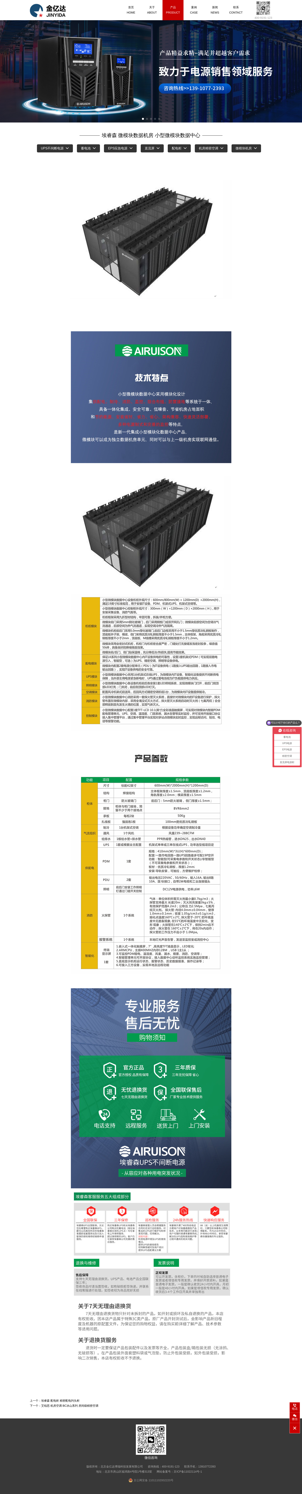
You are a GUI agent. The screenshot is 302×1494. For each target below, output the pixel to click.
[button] (143, 119)
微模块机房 (246, 148)
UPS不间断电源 (55, 148)
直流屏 (152, 148)
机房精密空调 (211, 148)
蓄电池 (88, 148)
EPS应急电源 (120, 148)
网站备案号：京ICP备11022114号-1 (179, 1471)
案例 (194, 10)
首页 (131, 10)
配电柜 (179, 148)
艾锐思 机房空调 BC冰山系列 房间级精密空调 (69, 1405)
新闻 (214, 10)
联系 (235, 10)
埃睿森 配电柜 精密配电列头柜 (60, 1400)
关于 (152, 10)
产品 (173, 10)
